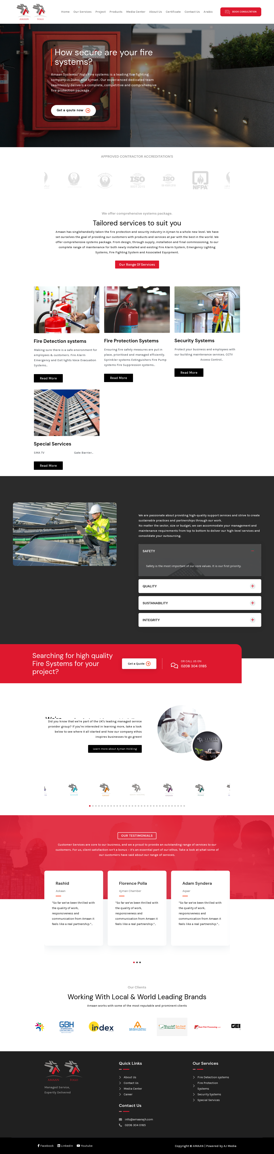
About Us (155, 11)
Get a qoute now (73, 110)
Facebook (46, 1146)
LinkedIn (65, 1146)
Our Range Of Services (137, 264)
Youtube (84, 1146)
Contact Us (192, 11)
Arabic (208, 11)
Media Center (135, 11)
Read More (48, 378)
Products (115, 11)
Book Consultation (240, 11)
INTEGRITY (151, 620)
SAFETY (149, 551)
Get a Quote (139, 663)
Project (100, 11)
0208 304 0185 (194, 666)
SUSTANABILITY (155, 603)
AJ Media (230, 1146)
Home (65, 11)
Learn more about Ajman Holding (115, 748)
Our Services (82, 11)
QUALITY (150, 586)
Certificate (173, 11)
